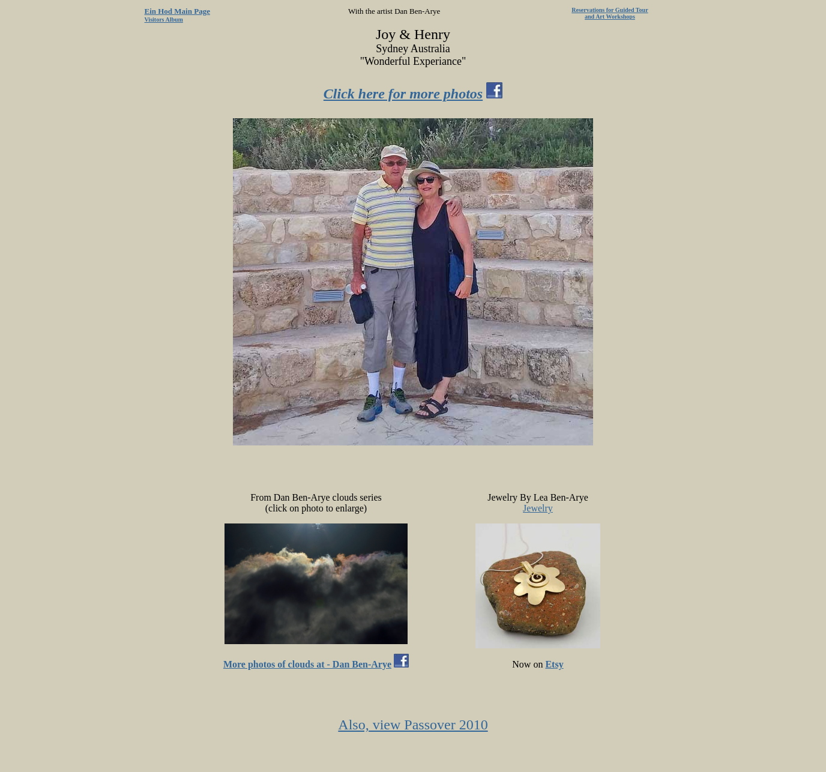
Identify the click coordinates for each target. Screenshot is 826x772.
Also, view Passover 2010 (412, 724)
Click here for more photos (403, 93)
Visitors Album (164, 19)
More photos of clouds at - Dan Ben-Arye (307, 664)
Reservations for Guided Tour (609, 10)
